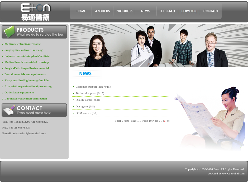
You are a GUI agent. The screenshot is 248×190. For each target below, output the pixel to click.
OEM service (83, 113)
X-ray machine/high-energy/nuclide (26, 80)
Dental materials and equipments (25, 74)
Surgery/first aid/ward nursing (23, 49)
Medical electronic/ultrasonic (22, 43)
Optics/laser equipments (19, 92)
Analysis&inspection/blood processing (27, 86)
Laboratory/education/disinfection (25, 98)
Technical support (86, 93)
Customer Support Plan (89, 86)
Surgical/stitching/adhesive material (26, 68)
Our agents (82, 106)
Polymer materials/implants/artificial (27, 56)
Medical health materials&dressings (26, 62)
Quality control (84, 99)
